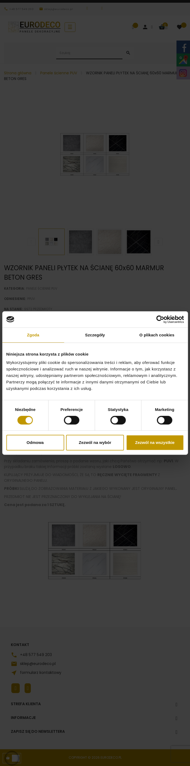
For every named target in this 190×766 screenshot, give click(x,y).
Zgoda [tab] (33, 335)
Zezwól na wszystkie (155, 442)
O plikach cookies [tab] (156, 335)
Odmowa (35, 442)
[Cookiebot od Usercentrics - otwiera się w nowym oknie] (160, 319)
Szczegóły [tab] (95, 335)
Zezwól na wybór (95, 442)
